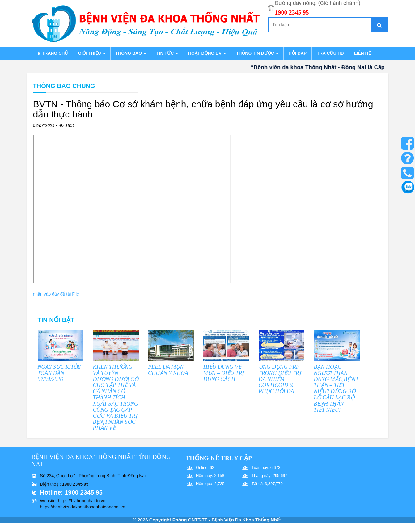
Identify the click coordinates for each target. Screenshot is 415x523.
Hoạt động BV (207, 53)
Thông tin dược (257, 53)
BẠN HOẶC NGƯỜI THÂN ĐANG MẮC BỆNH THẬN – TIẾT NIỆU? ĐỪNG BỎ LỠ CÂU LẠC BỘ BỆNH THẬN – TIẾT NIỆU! (336, 388)
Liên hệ (362, 53)
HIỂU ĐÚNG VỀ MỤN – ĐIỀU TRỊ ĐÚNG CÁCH (223, 373)
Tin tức (167, 53)
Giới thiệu (91, 53)
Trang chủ (52, 53)
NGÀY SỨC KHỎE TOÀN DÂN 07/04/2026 (59, 373)
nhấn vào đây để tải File (56, 293)
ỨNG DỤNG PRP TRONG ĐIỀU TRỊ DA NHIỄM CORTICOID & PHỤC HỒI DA (280, 379)
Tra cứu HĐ (330, 53)
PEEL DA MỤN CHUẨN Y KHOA (168, 370)
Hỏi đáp (298, 53)
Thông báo (131, 53)
